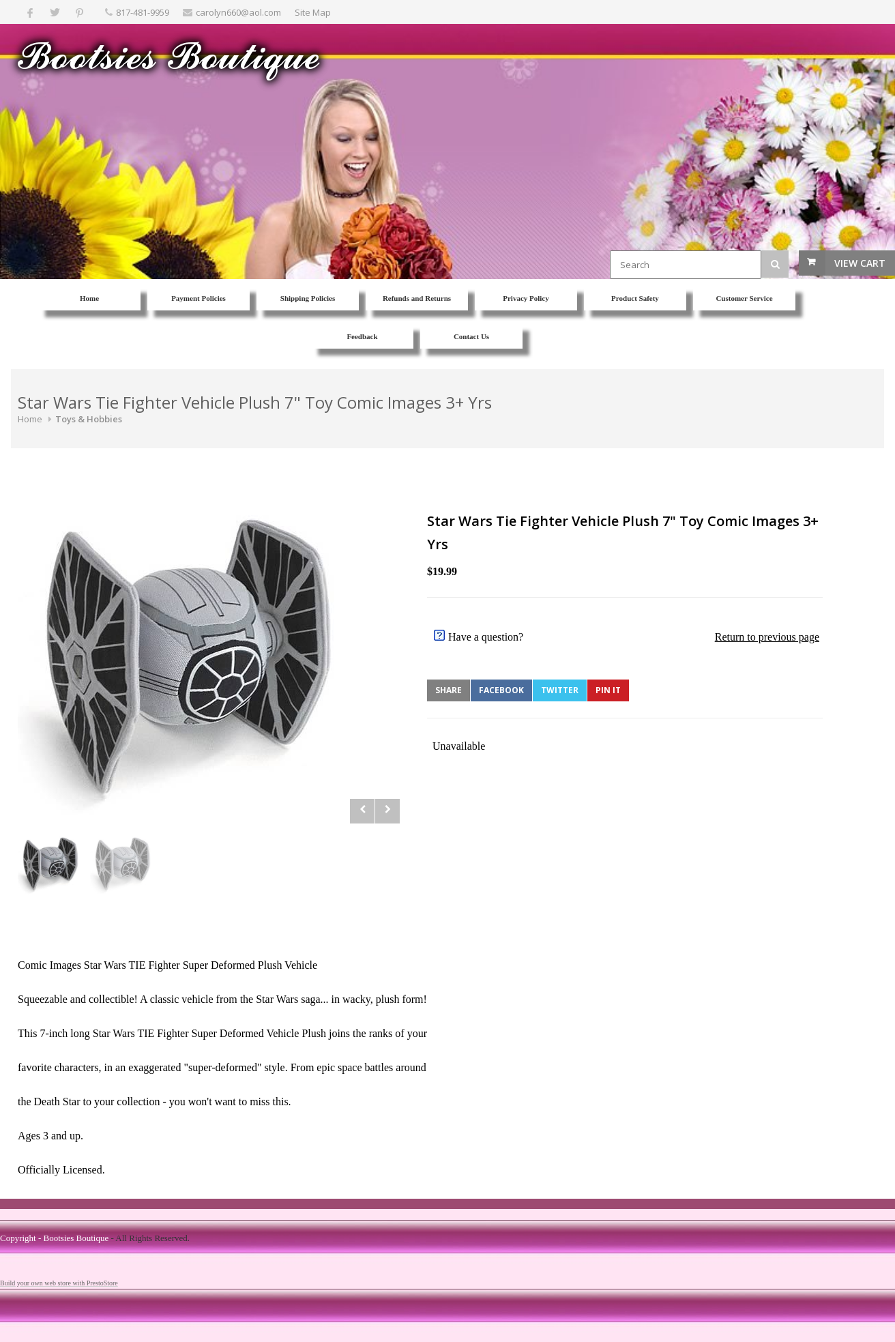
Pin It (608, 690)
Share (448, 690)
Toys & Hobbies (88, 419)
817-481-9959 (142, 12)
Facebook (501, 690)
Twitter (559, 690)
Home (30, 419)
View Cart (859, 263)
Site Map (313, 12)
